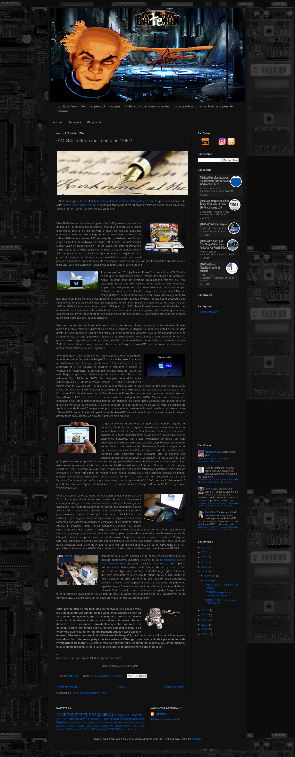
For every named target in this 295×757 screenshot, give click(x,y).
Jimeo (208, 488)
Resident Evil (77, 729)
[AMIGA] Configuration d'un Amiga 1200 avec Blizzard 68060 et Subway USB (214, 204)
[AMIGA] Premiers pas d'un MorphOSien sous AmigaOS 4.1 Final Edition (213, 244)
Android (102, 722)
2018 (205, 552)
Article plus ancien (174, 687)
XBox (135, 729)
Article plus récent (67, 687)
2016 (205, 562)
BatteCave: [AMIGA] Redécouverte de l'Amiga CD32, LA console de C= (218, 480)
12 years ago (216, 461)
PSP (127, 715)
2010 (205, 624)
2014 (205, 571)
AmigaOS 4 (105, 676)
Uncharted (72, 722)
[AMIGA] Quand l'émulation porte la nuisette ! (210, 268)
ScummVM (89, 729)
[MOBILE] (82, 722)
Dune (127, 726)
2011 (205, 619)
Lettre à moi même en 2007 (81, 204)
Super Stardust (101, 726)
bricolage (128, 729)
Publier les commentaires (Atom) (89, 693)
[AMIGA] (95, 676)
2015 (205, 566)
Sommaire (74, 122)
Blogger (196, 738)
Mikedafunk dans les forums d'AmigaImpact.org (123, 201)
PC (58, 718)
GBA (142, 726)
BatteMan (73, 676)
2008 (205, 634)
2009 (205, 629)
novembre (210, 575)
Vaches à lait (101, 729)
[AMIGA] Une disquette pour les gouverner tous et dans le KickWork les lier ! (215, 181)
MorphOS (117, 676)
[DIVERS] (64, 715)
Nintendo (60, 729)
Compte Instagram (208, 312)
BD (116, 726)
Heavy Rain (124, 722)
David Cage (112, 722)
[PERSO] (113, 729)
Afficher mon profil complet (165, 719)
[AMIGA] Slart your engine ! (214, 224)
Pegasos (61, 722)
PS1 (73, 726)
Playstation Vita (128, 719)
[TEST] (81, 715)
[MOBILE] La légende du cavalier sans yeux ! (217, 594)
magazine (92, 722)
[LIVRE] (85, 719)
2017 (205, 557)
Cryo (121, 726)
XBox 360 (74, 719)
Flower (135, 726)
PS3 (92, 715)
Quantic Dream (84, 726)
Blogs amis (94, 122)
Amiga (119, 715)
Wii (111, 726)
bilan (120, 729)
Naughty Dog (63, 726)
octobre (208, 580)
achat (116, 719)
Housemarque (137, 722)
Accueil (57, 122)
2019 (205, 547)
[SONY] (107, 719)
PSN (64, 718)
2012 (205, 615)
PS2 (68, 729)
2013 (205, 610)
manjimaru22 (212, 451)
